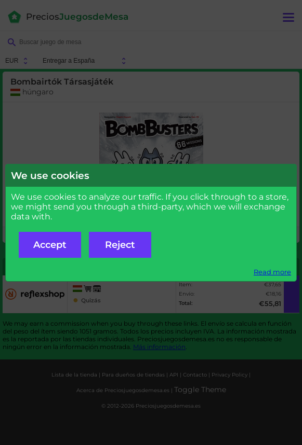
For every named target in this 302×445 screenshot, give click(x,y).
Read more (272, 272)
